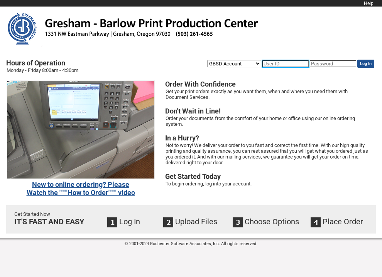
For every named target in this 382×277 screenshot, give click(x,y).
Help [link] (369, 3)
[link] (81, 188)
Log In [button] (366, 63)
